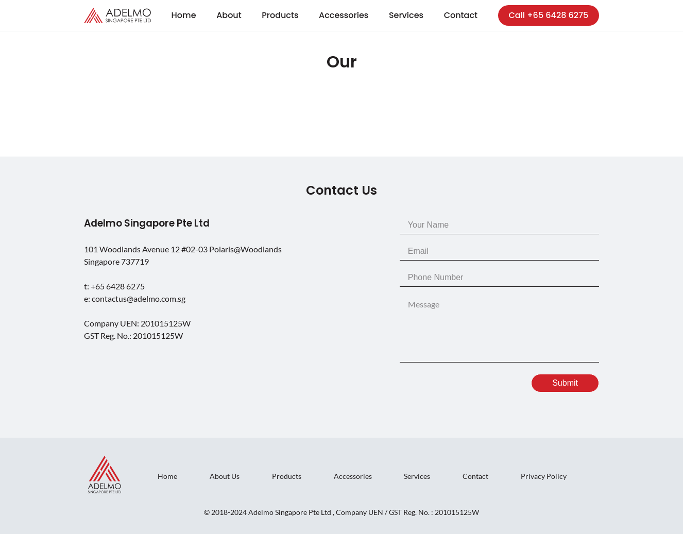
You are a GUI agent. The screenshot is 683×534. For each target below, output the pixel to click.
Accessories (343, 15)
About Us (225, 476)
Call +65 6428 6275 (548, 15)
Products (280, 15)
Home (184, 15)
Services (406, 15)
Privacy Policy (544, 476)
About (229, 15)
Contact (460, 15)
